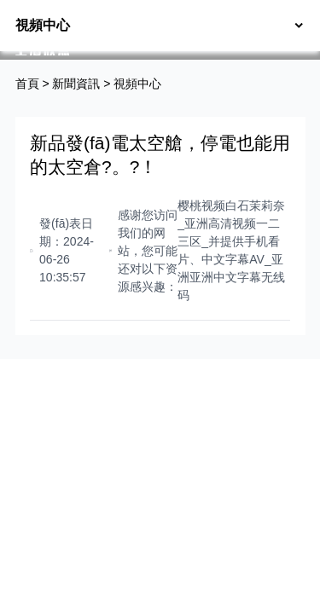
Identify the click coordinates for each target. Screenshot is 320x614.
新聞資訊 (76, 83)
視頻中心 (137, 83)
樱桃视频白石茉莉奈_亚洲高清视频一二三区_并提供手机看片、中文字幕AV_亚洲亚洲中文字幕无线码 (231, 250)
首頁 (27, 83)
